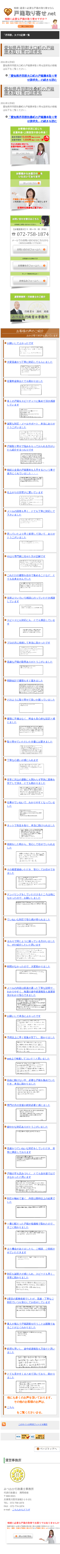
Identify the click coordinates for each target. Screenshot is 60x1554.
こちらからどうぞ (21, 1509)
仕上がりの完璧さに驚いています (25, 492)
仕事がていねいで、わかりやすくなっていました (31, 804)
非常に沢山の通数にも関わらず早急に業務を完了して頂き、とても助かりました (31, 781)
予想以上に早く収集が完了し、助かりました (31, 1037)
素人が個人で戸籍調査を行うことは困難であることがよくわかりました (31, 1326)
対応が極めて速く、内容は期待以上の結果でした (31, 1200)
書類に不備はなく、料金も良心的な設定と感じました (31, 720)
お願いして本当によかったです (24, 1016)
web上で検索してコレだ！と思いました (28, 1058)
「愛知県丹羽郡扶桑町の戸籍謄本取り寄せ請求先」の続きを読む (32, 119)
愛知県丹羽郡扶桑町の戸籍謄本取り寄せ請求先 (29, 91)
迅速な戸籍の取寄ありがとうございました (30, 662)
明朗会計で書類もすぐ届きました (25, 680)
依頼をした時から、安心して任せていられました (31, 846)
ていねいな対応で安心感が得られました (28, 919)
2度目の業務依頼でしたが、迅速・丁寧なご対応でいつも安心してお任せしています (30, 1300)
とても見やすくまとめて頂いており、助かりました (31, 1376)
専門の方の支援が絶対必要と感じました (28, 1105)
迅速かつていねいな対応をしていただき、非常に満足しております (31, 1150)
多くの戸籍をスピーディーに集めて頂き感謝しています (31, 403)
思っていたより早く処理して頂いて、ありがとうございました (31, 536)
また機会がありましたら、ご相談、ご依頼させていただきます (31, 1251)
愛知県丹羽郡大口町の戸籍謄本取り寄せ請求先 (29, 49)
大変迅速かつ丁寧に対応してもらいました (30, 362)
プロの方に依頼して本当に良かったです (28, 642)
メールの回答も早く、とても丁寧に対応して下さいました (31, 513)
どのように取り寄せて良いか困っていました (31, 699)
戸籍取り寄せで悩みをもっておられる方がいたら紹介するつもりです (31, 448)
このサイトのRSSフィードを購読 (32, 1424)
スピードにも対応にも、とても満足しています (31, 622)
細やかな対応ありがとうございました (27, 1127)
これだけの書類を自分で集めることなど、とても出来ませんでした (31, 577)
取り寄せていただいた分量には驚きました (30, 741)
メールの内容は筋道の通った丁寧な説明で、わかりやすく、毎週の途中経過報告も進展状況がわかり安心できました (31, 991)
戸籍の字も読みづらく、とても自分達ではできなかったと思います (31, 1175)
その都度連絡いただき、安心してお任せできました (31, 871)
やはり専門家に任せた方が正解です (26, 556)
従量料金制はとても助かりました (25, 381)
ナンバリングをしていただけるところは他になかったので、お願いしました (31, 896)
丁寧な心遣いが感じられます (22, 760)
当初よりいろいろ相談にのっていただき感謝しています (31, 600)
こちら (10, 1407)
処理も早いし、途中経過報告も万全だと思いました (31, 1350)
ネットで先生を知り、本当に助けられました (31, 825)
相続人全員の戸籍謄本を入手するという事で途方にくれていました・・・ (31, 472)
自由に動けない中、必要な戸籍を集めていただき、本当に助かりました (31, 1082)
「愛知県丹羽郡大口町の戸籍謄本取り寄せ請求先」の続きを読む (32, 77)
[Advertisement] (28, 1546)
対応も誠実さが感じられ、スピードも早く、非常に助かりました (31, 1276)
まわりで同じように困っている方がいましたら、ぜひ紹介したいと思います (31, 943)
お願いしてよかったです (20, 343)
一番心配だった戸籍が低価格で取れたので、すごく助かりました (31, 1225)
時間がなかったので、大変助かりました (28, 966)
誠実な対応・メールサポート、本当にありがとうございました (31, 425)
